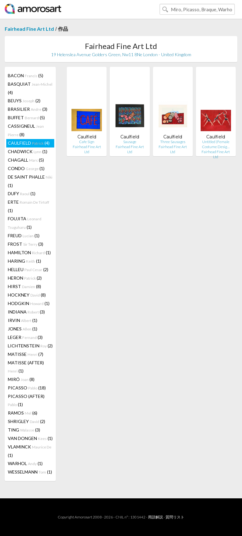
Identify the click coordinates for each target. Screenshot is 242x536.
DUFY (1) (21, 193)
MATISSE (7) (25, 354)
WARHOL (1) (25, 463)
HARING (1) (24, 261)
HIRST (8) (24, 286)
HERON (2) (25, 278)
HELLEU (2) (28, 269)
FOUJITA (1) (24, 223)
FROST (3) (25, 244)
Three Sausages (172, 141)
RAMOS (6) (22, 412)
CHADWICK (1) (27, 151)
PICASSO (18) (27, 387)
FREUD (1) (23, 235)
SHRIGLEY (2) (26, 421)
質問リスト (175, 517)
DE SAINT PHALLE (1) (30, 181)
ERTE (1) (28, 206)
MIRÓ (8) (21, 379)
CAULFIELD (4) (29, 143)
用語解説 (155, 517)
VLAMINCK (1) (29, 451)
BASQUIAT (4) (30, 88)
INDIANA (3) (26, 311)
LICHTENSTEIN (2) (30, 345)
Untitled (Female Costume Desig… (215, 144)
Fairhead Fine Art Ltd (29, 29)
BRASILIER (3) (27, 109)
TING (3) (24, 429)
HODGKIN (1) (29, 303)
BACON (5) (25, 75)
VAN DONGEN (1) (30, 438)
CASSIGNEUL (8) (26, 130)
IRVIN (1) (22, 320)
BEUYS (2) (24, 100)
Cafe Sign (86, 141)
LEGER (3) (25, 337)
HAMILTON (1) (29, 252)
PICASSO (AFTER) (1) (26, 400)
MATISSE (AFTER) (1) (26, 366)
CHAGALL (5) (26, 160)
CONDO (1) (26, 168)
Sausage (129, 141)
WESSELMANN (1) (30, 471)
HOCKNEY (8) (27, 294)
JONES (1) (22, 328)
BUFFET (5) (26, 117)
